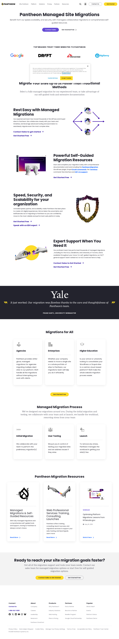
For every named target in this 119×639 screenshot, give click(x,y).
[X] (13, 614)
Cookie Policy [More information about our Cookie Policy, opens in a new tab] (66, 73)
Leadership (34, 614)
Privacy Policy (13, 629)
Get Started (110, 4)
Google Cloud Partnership (73, 618)
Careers (33, 610)
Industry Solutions (54, 610)
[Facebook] (10, 614)
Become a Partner (71, 610)
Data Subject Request (26, 629)
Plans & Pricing (53, 618)
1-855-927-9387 (14, 610)
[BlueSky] (25, 614)
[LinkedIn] (16, 614)
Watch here (88, 537)
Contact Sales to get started (28, 132)
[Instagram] (22, 614)
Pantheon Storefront (37, 622)
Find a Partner (69, 606)
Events (88, 610)
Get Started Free (69, 30)
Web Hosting (53, 614)
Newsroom (34, 618)
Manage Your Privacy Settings (55, 629)
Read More (15, 537)
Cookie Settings (53, 78)
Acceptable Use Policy (84, 629)
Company (34, 606)
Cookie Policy (39, 629)
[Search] (80, 4)
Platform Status (91, 614)
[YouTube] (19, 614)
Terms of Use (71, 629)
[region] (60, 73)
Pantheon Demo (91, 618)
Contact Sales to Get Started (68, 263)
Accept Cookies (66, 78)
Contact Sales (50, 30)
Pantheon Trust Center (101, 629)
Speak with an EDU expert (26, 225)
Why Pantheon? (54, 606)
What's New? (90, 606)
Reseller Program (70, 614)
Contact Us (95, 4)
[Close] (88, 66)
